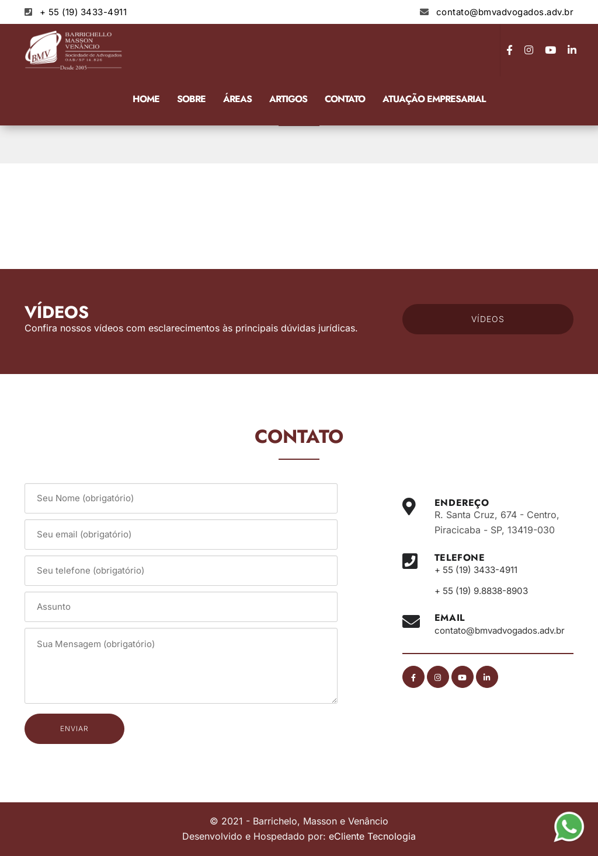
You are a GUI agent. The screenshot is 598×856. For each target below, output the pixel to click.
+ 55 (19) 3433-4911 (83, 12)
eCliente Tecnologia (372, 836)
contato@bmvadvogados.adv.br (505, 12)
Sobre (191, 99)
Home (146, 99)
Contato (345, 99)
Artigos (288, 99)
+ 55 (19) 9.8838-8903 (486, 590)
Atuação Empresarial (434, 99)
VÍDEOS (488, 319)
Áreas (237, 99)
